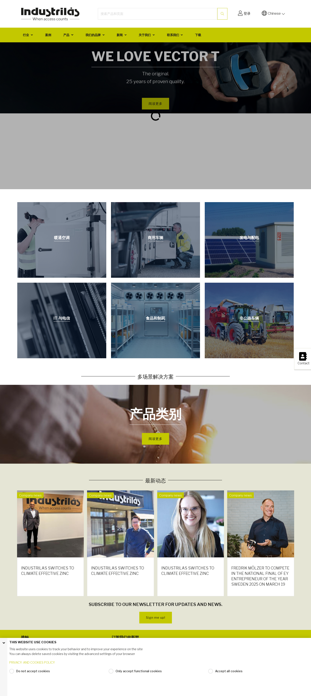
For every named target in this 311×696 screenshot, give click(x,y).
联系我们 (173, 35)
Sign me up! (155, 618)
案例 (48, 35)
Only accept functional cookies (139, 673)
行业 (26, 35)
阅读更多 (155, 439)
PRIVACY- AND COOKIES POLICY (32, 664)
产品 (66, 35)
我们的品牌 (93, 35)
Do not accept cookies (33, 673)
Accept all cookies (229, 673)
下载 (198, 35)
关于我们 (145, 35)
